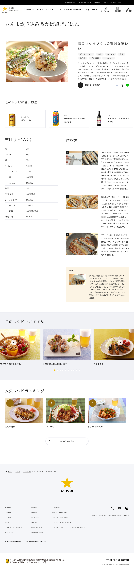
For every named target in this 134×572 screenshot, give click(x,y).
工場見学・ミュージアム (73, 9)
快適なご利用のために (60, 512)
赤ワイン (110, 54)
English (97, 2)
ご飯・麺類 (95, 58)
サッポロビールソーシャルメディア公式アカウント (110, 515)
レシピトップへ (67, 441)
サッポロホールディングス (112, 2)
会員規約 (34, 522)
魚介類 (82, 58)
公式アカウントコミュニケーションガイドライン (70, 527)
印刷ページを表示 (92, 85)
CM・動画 (39, 9)
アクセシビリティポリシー (61, 522)
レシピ (58, 9)
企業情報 (118, 11)
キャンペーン (91, 9)
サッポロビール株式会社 (13, 541)
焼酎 (99, 54)
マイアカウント (105, 11)
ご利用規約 (56, 507)
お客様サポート (70, 2)
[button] (54, 370)
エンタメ (49, 9)
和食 (121, 54)
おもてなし (108, 58)
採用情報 (129, 11)
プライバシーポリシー (60, 517)
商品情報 (27, 9)
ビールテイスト (86, 54)
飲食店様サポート (85, 2)
